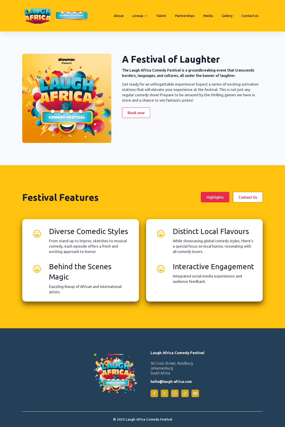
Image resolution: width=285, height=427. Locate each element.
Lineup (137, 16)
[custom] (185, 393)
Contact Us (250, 16)
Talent (161, 16)
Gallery (227, 16)
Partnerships (184, 16)
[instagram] (175, 393)
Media (208, 16)
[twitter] (164, 393)
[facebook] (154, 393)
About (119, 16)
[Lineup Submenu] (147, 16)
